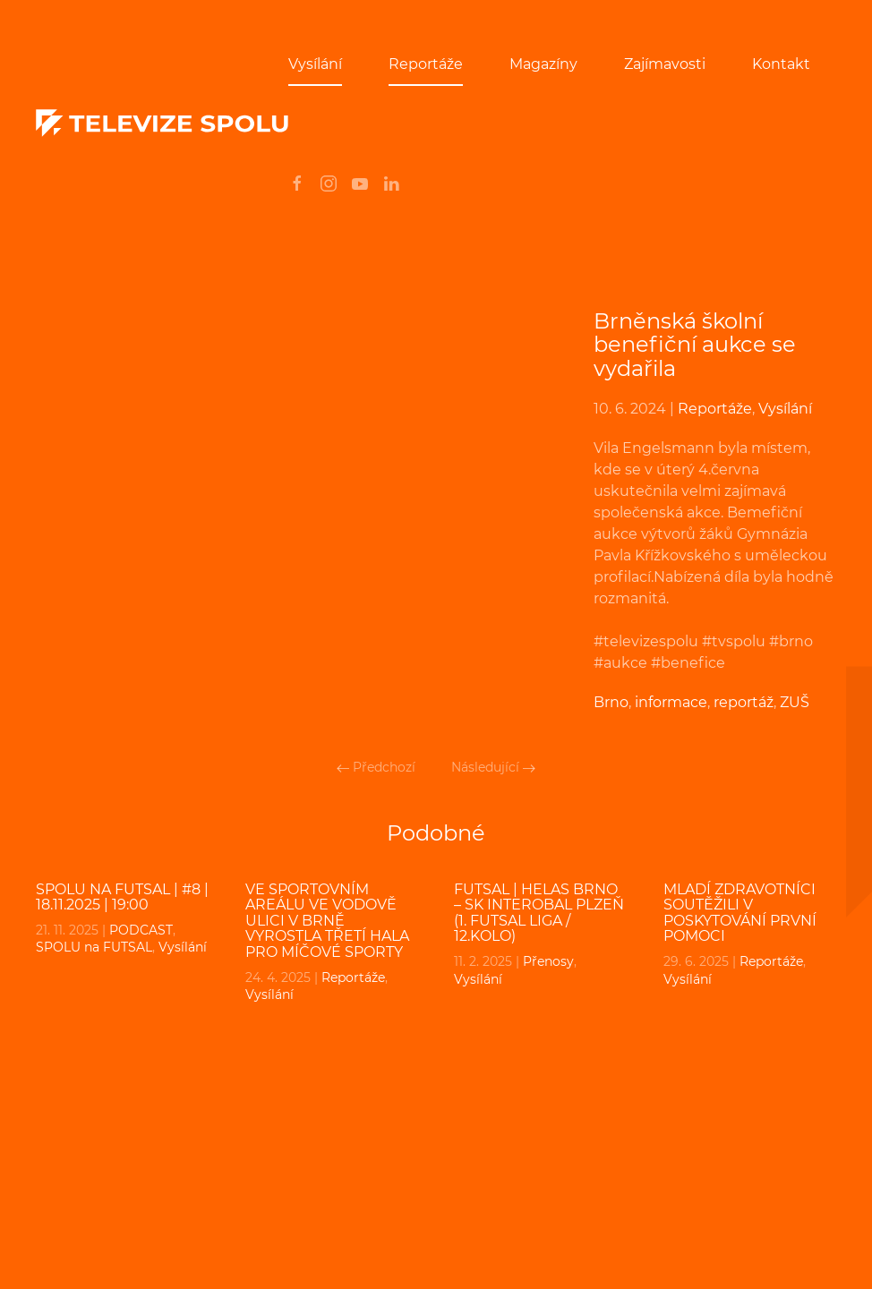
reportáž (744, 702)
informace (671, 702)
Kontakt (781, 64)
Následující (493, 767)
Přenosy (548, 961)
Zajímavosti (664, 64)
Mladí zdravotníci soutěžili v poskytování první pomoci (739, 913)
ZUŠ (794, 702)
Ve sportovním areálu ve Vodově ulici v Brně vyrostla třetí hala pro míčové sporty (327, 920)
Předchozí (376, 767)
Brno (611, 702)
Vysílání (315, 64)
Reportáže (426, 64)
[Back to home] (162, 123)
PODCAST (141, 930)
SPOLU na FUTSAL (94, 947)
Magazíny (543, 64)
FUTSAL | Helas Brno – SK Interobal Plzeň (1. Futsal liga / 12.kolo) (539, 913)
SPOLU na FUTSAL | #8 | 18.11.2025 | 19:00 (122, 897)
